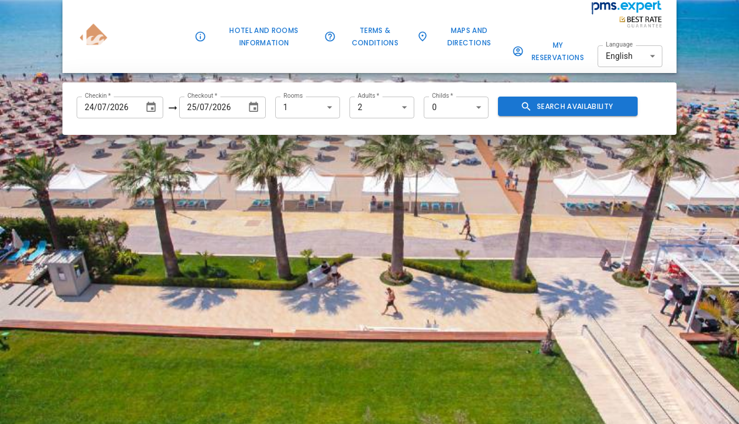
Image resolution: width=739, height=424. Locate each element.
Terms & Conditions (368, 36)
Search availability (568, 106)
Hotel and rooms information (257, 36)
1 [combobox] (285, 107)
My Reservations (551, 51)
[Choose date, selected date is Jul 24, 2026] (151, 107)
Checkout (202, 95)
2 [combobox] (360, 107)
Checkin (98, 95)
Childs (442, 95)
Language (619, 44)
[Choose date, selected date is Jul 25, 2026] (254, 107)
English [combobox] (619, 56)
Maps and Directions (462, 36)
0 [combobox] (434, 107)
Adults (369, 95)
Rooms (293, 95)
